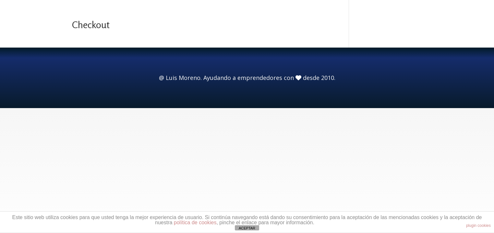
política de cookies (195, 222)
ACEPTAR (247, 228)
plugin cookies (478, 225)
